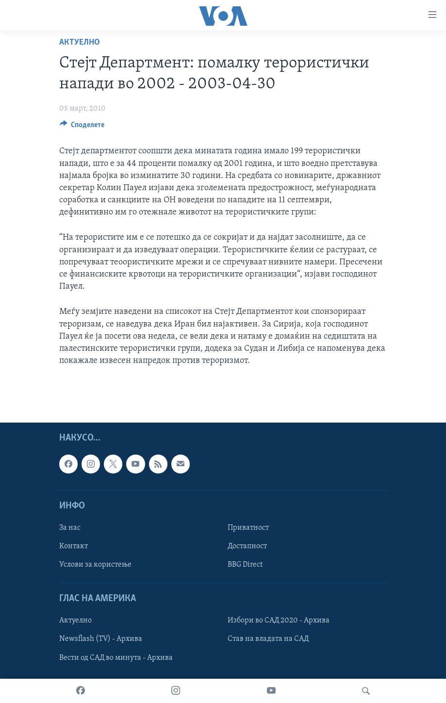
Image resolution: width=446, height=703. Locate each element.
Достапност (247, 546)
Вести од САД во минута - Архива (116, 658)
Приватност (248, 528)
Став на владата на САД (268, 639)
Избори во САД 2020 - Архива (279, 621)
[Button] (82, 127)
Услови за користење (95, 565)
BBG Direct (245, 565)
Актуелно (79, 42)
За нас (70, 528)
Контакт (73, 546)
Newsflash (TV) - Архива (100, 639)
